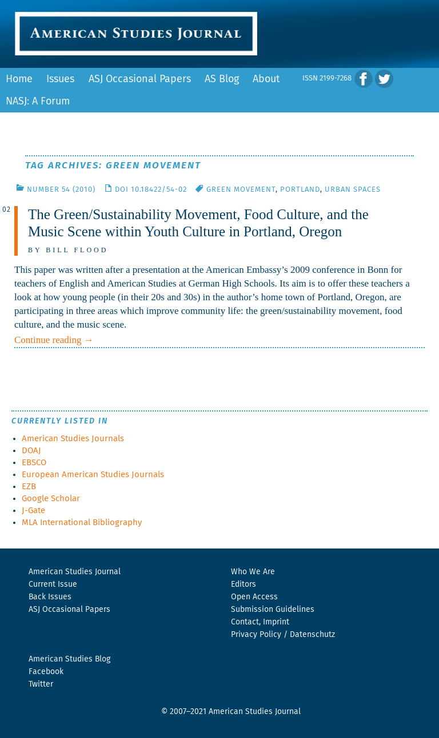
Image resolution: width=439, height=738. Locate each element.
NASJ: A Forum (38, 101)
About (266, 79)
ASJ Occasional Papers (140, 79)
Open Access (254, 597)
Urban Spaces (353, 189)
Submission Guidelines (272, 610)
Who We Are (253, 572)
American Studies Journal (75, 572)
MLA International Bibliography (82, 522)
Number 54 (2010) (61, 189)
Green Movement (241, 189)
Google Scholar (51, 498)
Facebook (46, 672)
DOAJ (31, 450)
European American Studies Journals (93, 474)
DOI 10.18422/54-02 (151, 189)
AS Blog (222, 79)
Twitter (41, 684)
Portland (300, 189)
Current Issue (53, 584)
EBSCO (34, 462)
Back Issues (50, 597)
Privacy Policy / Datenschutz (283, 635)
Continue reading (54, 339)
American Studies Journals (73, 438)
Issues (60, 79)
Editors (243, 584)
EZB (29, 486)
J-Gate (33, 510)
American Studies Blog (69, 659)
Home (19, 79)
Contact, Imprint (260, 622)
